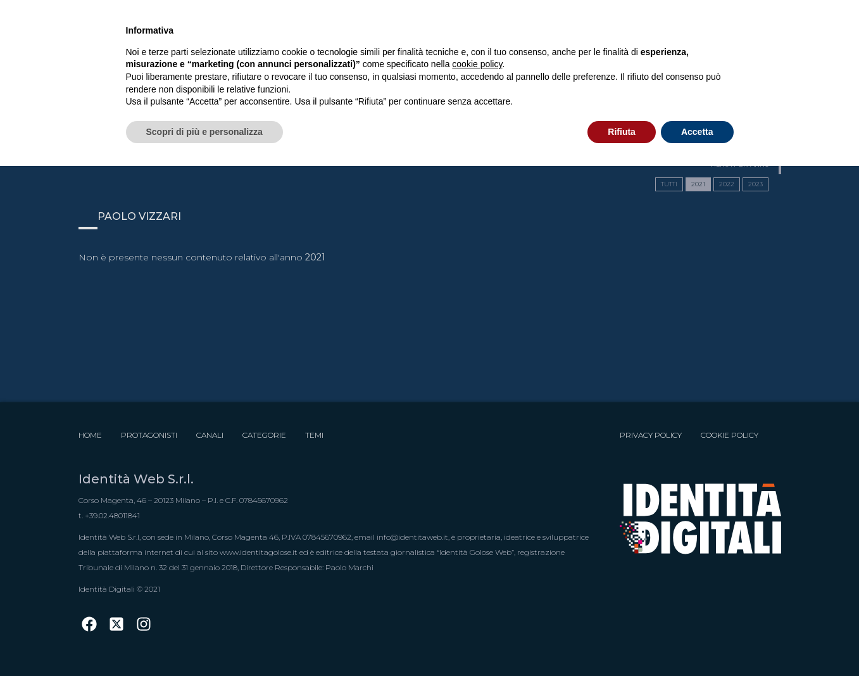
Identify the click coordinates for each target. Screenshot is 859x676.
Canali (209, 435)
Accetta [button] (697, 132)
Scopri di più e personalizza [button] (204, 132)
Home (90, 435)
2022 (726, 184)
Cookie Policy (729, 435)
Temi (314, 435)
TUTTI (669, 184)
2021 (698, 184)
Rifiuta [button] (622, 132)
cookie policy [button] (477, 64)
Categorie (264, 435)
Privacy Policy (651, 435)
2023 (755, 184)
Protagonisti (149, 435)
